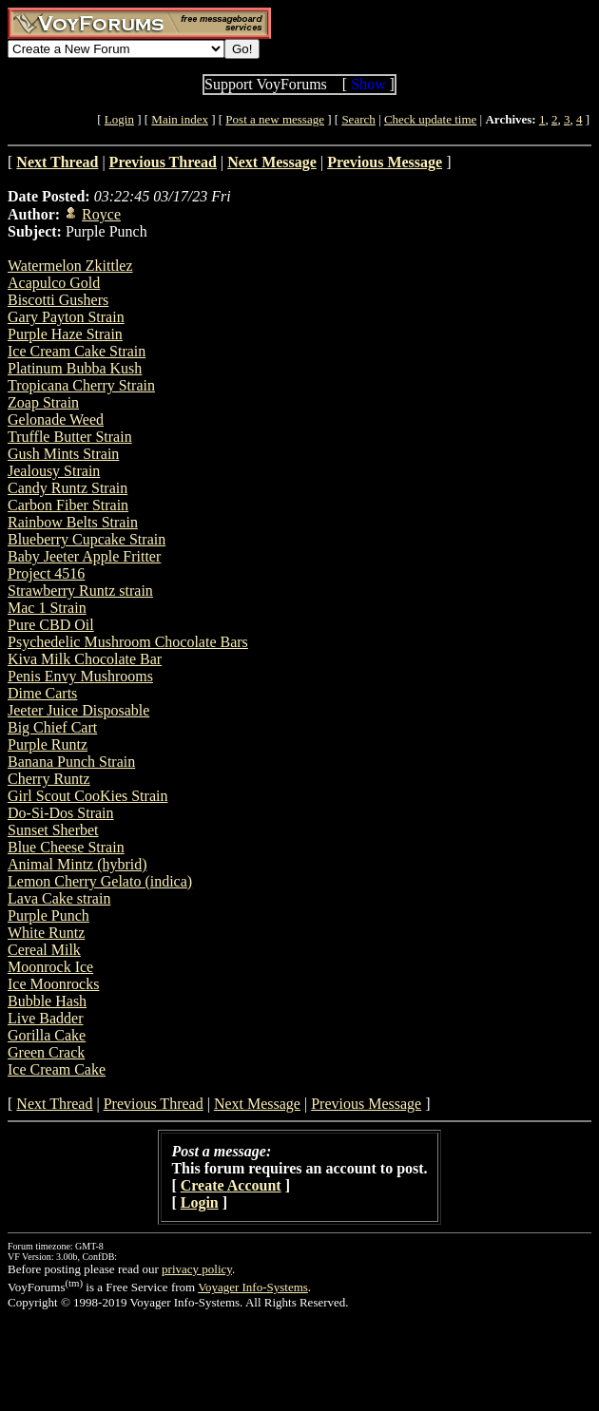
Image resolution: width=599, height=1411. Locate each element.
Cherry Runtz (49, 779)
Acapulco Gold (54, 283)
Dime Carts (42, 693)
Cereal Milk (44, 950)
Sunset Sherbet (53, 830)
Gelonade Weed (56, 419)
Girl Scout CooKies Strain (87, 796)
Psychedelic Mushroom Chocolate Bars (128, 642)
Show (368, 84)
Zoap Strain (43, 402)
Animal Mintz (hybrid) (77, 864)
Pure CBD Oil (51, 625)
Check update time (430, 119)
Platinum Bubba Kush (75, 368)
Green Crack (46, 1052)
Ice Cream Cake (57, 1069)
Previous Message (366, 1104)
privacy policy (197, 1269)
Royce (101, 214)
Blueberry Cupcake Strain (86, 539)
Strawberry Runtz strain (80, 590)
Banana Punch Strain (71, 761)
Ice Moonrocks (53, 984)
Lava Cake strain (59, 898)
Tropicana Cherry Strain (81, 385)
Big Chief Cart (52, 727)
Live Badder (46, 1018)
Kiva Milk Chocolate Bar (85, 659)
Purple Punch (48, 915)
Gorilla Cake (47, 1035)
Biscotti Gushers (58, 300)
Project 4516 (46, 573)
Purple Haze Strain (65, 334)
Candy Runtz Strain (67, 488)
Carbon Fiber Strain (68, 505)
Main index (179, 119)
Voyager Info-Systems (253, 1287)
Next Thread (54, 1104)
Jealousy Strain (54, 471)
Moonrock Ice (50, 967)
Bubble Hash (47, 1001)
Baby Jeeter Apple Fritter (84, 556)
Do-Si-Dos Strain (61, 813)
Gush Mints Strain (63, 454)
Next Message (257, 1104)
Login (119, 119)
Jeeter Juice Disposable (78, 710)
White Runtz (46, 933)
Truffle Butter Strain (70, 437)
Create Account (231, 1185)
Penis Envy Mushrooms (80, 676)
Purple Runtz (47, 744)
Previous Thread (153, 1104)
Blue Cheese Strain (66, 847)
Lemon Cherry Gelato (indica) (100, 881)
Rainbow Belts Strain (73, 522)
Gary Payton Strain (66, 317)
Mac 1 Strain (47, 608)
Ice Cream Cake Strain (76, 351)
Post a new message (274, 119)
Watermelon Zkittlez (70, 265)
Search (358, 119)
